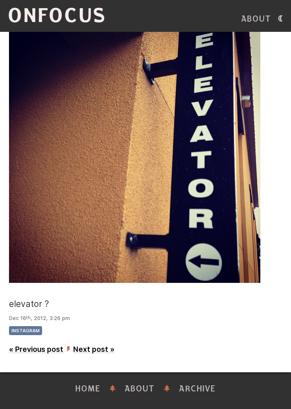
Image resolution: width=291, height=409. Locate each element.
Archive (197, 389)
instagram (25, 330)
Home (88, 389)
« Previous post (36, 349)
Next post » (93, 349)
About (256, 19)
